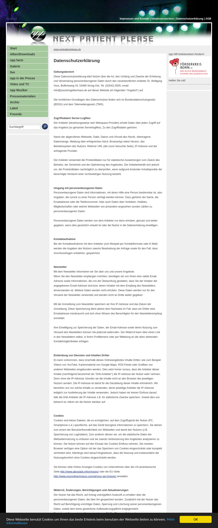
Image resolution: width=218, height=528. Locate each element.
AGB (208, 18)
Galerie (15, 66)
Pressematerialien (23, 96)
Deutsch (12, 18)
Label (14, 108)
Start (13, 48)
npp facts (16, 60)
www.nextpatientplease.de (67, 49)
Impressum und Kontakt (135, 18)
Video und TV (19, 84)
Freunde (16, 114)
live (12, 72)
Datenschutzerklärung (190, 18)
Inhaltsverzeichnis (163, 18)
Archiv (14, 102)
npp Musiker (18, 90)
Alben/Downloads (22, 54)
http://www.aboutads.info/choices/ (79, 471)
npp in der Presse (22, 78)
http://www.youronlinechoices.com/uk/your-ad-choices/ (85, 476)
